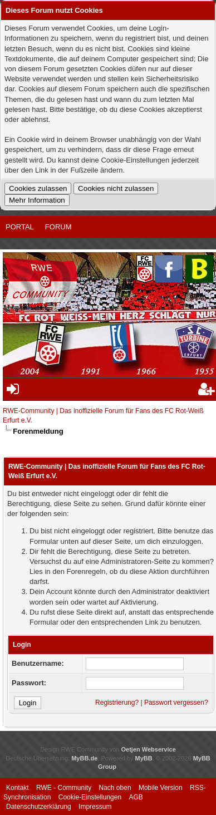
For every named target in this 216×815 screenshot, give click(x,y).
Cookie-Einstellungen (89, 797)
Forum (58, 227)
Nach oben (115, 788)
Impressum (94, 807)
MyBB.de (84, 758)
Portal (20, 227)
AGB (136, 797)
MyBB (144, 758)
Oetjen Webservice (148, 749)
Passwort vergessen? (176, 702)
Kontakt (17, 788)
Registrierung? (117, 702)
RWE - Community (63, 788)
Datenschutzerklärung (38, 807)
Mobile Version (161, 788)
